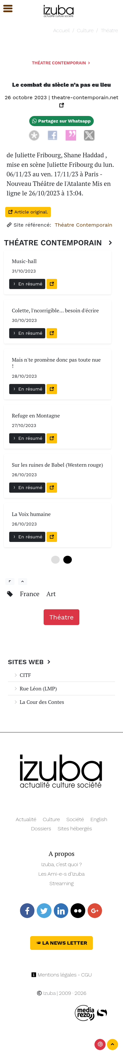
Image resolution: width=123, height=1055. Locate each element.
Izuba (46, 993)
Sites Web (30, 662)
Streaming (62, 883)
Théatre (109, 30)
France (30, 593)
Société (75, 819)
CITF (22, 675)
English (99, 819)
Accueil (61, 30)
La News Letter (61, 943)
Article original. (28, 211)
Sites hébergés (75, 828)
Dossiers (41, 828)
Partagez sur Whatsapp (61, 120)
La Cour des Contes (38, 702)
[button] (5, 8)
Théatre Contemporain (61, 62)
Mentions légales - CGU (61, 975)
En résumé (27, 283)
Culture (85, 30)
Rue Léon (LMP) (35, 688)
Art (51, 593)
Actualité (26, 819)
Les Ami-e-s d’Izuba (61, 874)
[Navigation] (59, 10)
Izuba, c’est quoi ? (61, 864)
